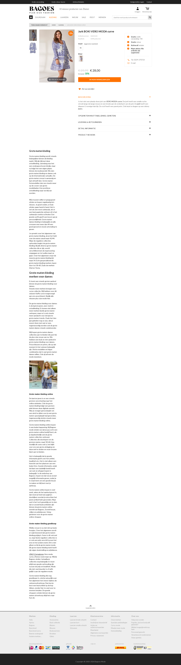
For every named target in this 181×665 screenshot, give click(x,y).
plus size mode (41, 296)
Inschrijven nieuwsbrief (98, 620)
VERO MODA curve (114, 99)
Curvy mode (115, 623)
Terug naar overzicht (39, 25)
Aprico (31, 620)
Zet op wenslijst (86, 86)
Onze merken (116, 617)
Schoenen (73, 626)
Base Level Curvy (35, 628)
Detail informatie (87, 126)
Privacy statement (97, 633)
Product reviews (86, 132)
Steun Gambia (136, 635)
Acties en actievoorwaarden (97, 624)
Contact (149, 2)
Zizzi (31, 265)
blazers (52, 623)
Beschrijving (84, 94)
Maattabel (94, 628)
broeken (53, 631)
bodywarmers (55, 628)
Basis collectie (55, 620)
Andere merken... (35, 634)
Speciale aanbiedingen (119, 620)
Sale (84, 17)
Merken (102, 17)
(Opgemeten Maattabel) (91, 44)
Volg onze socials (137, 617)
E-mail (133, 63)
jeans (80, 106)
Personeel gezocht (138, 630)
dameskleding (116, 628)
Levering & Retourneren (90, 120)
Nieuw (75, 17)
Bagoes (32, 623)
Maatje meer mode (118, 626)
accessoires (54, 617)
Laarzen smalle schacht (78, 623)
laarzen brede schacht (78, 617)
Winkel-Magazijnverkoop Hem (140, 626)
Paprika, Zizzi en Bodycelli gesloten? (140, 621)
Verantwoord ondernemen (141, 632)
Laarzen (64, 17)
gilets (52, 634)
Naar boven (90, 604)
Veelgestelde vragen (137, 2)
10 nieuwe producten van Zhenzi (74, 9)
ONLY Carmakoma (36, 552)
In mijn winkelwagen (99, 79)
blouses (52, 626)
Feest (92, 17)
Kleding (53, 17)
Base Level (32, 626)
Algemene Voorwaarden (99, 630)
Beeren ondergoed (36, 631)
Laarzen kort (74, 620)
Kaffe (38, 291)
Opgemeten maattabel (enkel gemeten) (97, 113)
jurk (138, 101)
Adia (31, 617)
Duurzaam (40, 17)
